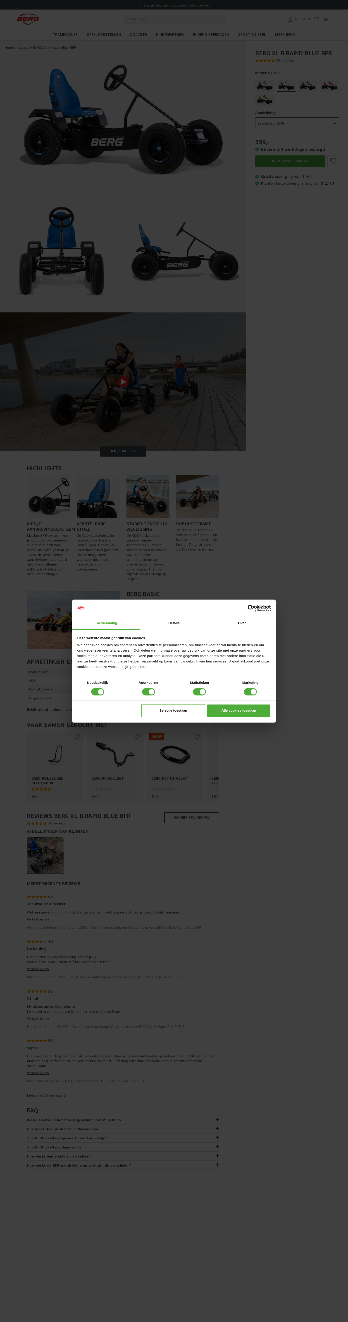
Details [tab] (174, 623)
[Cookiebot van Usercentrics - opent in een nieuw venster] (251, 608)
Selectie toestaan (173, 711)
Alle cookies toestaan (239, 711)
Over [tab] (242, 623)
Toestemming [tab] (106, 623)
